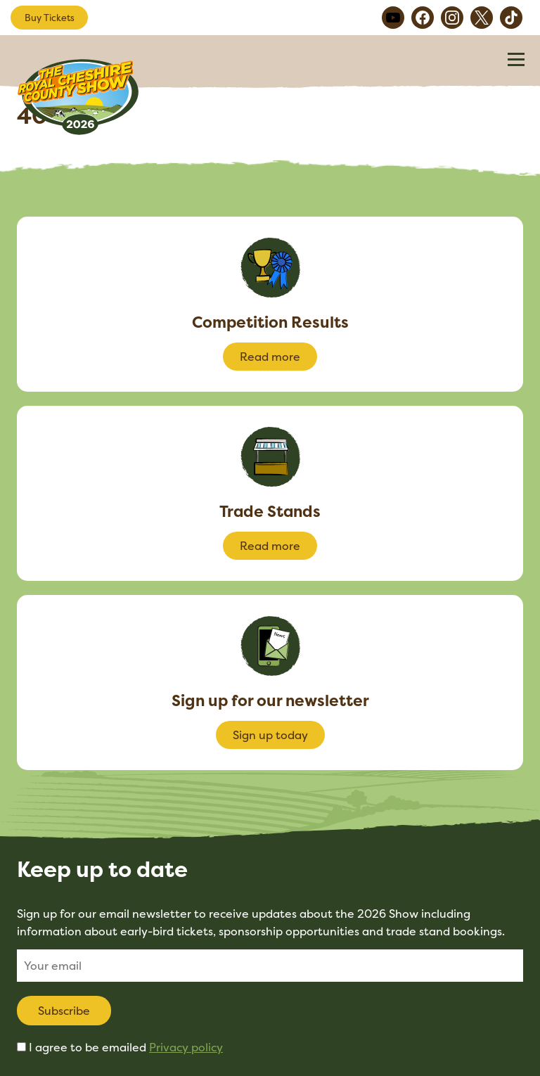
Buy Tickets (50, 17)
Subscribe (64, 1010)
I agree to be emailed (126, 1047)
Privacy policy (186, 1047)
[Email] (270, 965)
